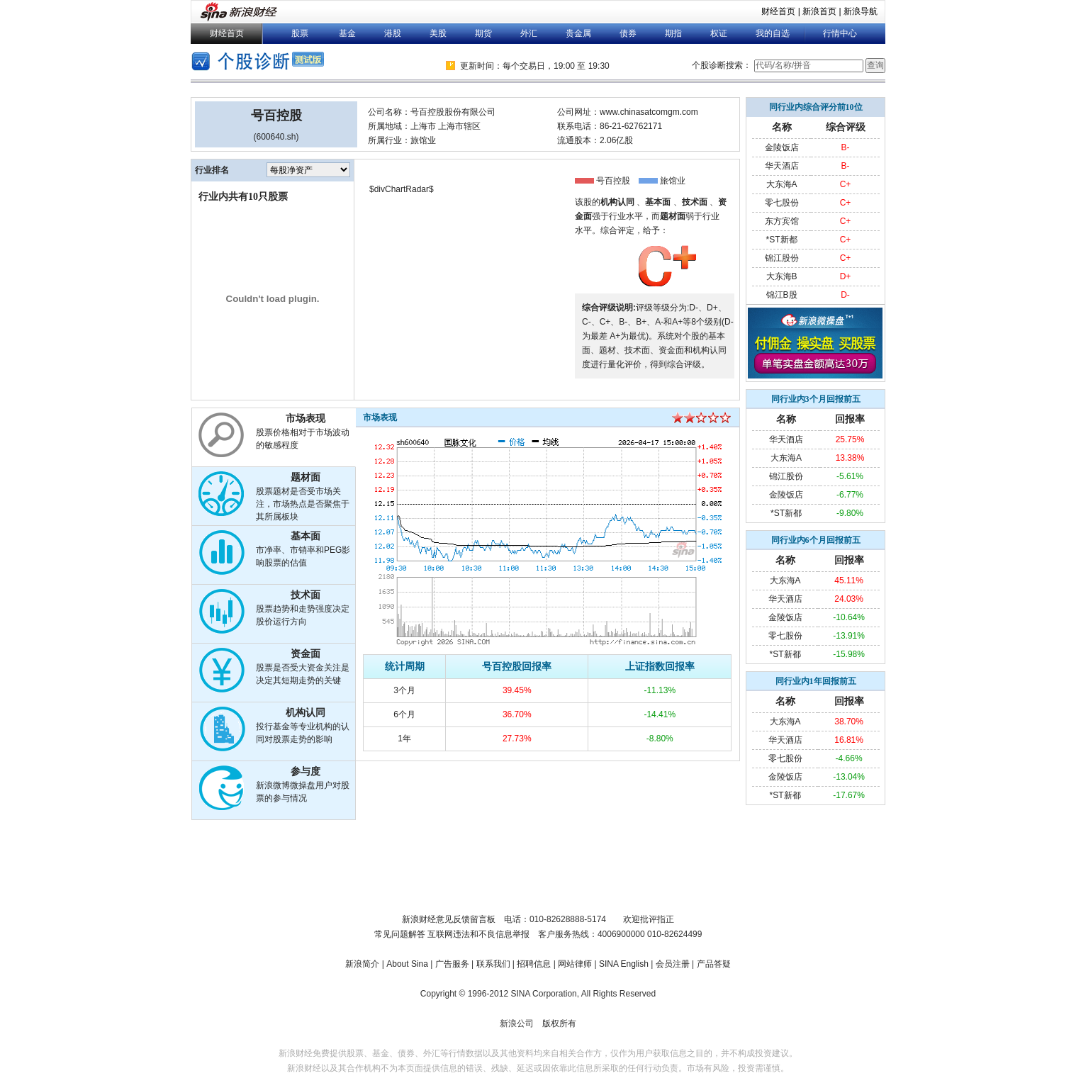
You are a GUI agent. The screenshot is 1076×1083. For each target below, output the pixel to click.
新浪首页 (819, 11)
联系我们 (493, 964)
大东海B (781, 276)
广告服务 (452, 964)
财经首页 (778, 11)
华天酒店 (782, 166)
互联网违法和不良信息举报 (478, 934)
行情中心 (840, 33)
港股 (392, 33)
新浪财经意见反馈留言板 (448, 919)
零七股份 (782, 203)
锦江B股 (781, 295)
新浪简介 (362, 964)
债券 (628, 33)
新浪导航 (861, 11)
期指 (673, 33)
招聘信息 (534, 964)
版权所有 (559, 1023)
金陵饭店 (782, 147)
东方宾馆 (782, 221)
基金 (347, 33)
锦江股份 (782, 258)
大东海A (781, 184)
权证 (718, 33)
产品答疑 (714, 964)
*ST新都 (781, 240)
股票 (299, 33)
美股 (438, 33)
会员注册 (673, 964)
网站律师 (575, 964)
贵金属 (578, 33)
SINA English (624, 964)
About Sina (407, 964)
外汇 (528, 33)
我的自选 (773, 33)
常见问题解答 (399, 934)
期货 (483, 33)
